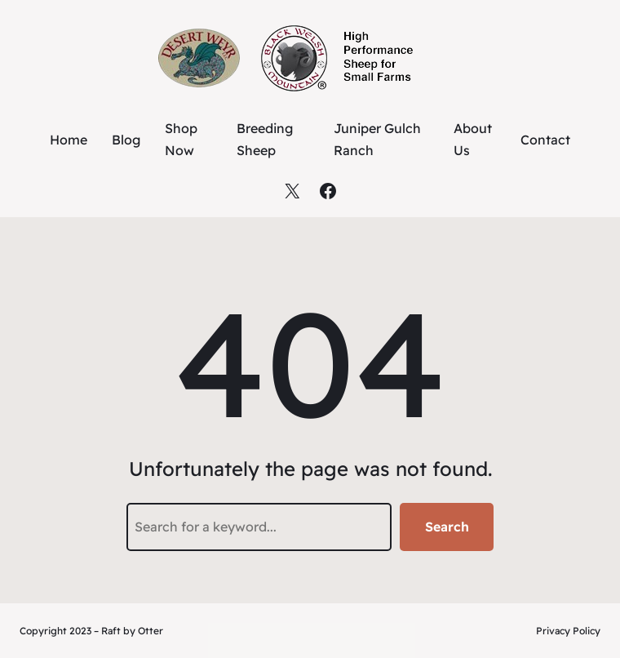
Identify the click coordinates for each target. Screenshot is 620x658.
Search (447, 526)
